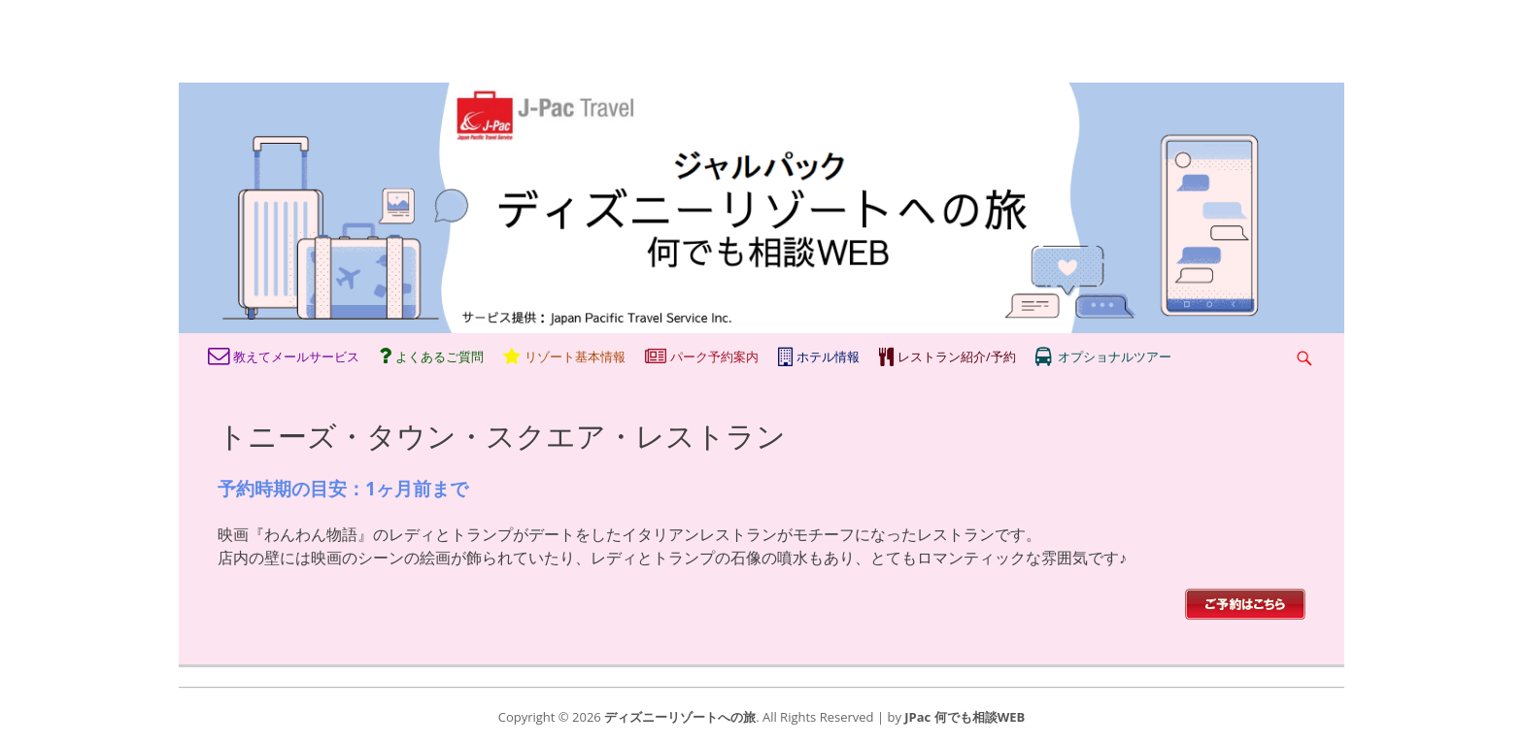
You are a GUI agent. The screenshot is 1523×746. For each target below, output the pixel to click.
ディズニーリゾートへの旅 (680, 717)
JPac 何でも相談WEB (964, 717)
